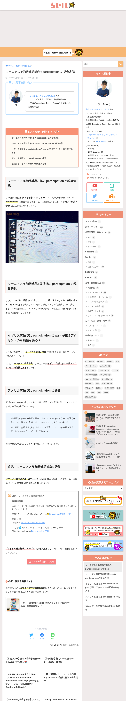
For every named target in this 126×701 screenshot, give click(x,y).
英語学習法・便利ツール (98, 232)
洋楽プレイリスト (97, 326)
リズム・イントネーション (101, 316)
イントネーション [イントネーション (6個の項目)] (91, 366)
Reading (91, 277)
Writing (90, 257)
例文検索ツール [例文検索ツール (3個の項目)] (107, 380)
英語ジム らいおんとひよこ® (42, 96)
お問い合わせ (59, 671)
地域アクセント (96, 311)
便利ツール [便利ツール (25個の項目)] (89, 384)
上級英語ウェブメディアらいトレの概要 (36, 671)
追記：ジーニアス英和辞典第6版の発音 (29, 164)
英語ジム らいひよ (111, 197)
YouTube (94, 187)
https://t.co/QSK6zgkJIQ (60, 514)
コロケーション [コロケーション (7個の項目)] (90, 371)
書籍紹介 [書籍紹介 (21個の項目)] (99, 389)
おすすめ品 (94, 330)
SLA (91, 345)
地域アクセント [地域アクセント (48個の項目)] (107, 384)
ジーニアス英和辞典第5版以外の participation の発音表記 (37, 143)
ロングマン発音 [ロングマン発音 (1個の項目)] (105, 375)
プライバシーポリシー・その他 (93, 671)
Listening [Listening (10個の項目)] (100, 362)
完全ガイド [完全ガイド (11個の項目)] (89, 389)
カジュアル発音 (96, 306)
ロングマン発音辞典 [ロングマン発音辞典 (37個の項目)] (92, 380)
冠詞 (91, 262)
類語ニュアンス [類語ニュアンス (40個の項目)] (90, 397)
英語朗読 (93, 288)
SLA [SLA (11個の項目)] (117, 362)
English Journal (101, 141)
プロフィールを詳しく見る (100, 178)
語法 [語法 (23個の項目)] (92, 393)
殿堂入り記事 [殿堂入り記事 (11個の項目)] (109, 389)
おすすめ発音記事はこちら (41, 562)
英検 (91, 237)
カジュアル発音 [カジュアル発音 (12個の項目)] (105, 366)
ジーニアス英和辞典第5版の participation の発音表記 (35, 138)
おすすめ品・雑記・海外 (98, 321)
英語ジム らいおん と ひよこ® (98, 109)
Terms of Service (82, 676)
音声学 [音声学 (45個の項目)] (106, 393)
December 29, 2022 (40, 531)
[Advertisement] (63, 28)
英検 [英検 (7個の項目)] (86, 393)
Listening (91, 272)
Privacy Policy (72, 676)
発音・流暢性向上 (95, 283)
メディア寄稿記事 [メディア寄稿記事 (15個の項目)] (91, 375)
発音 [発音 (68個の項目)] (118, 389)
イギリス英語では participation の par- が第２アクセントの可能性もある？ (42, 151)
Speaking (91, 251)
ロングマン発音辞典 (98, 302)
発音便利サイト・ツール (100, 297)
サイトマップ (73, 671)
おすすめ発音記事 (97, 293)
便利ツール (94, 246)
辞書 (91, 242)
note (111, 187)
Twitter (94, 197)
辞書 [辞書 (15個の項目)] (99, 393)
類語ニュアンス (96, 267)
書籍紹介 (93, 341)
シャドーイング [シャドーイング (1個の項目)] (104, 371)
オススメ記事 (93, 221)
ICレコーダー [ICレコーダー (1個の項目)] (89, 362)
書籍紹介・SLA (94, 335)
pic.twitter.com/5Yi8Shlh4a (33, 523)
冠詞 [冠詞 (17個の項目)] (97, 384)
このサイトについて (97, 174)
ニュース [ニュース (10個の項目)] (115, 371)
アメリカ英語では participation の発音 (29, 158)
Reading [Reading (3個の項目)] (110, 362)
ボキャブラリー (94, 226)
